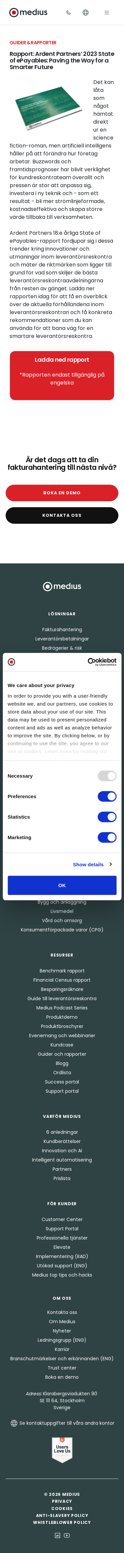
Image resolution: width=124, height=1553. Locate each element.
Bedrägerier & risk (62, 648)
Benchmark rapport (62, 970)
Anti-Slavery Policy (62, 1515)
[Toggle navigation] (107, 12)
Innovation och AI (62, 1150)
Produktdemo (62, 1017)
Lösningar (61, 614)
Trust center (62, 1368)
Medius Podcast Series (62, 1007)
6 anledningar (62, 1132)
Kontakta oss (62, 515)
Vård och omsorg (62, 920)
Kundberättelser (62, 1141)
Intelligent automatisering (62, 1160)
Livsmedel (62, 911)
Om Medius (62, 1321)
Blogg (62, 1063)
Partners (62, 1169)
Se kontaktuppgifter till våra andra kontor (62, 1423)
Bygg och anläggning (62, 902)
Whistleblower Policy (62, 1522)
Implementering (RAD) (62, 1256)
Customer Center (62, 1219)
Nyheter (62, 1331)
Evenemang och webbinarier (62, 1035)
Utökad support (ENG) (62, 1265)
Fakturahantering (62, 629)
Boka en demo (62, 493)
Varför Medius (62, 1116)
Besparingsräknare (62, 989)
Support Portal (62, 1228)
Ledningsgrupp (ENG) (62, 1340)
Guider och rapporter (62, 1054)
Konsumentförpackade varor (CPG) (62, 929)
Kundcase (62, 1045)
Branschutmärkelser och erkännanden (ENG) (62, 1358)
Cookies (62, 1508)
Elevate (62, 1247)
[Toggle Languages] (86, 12)
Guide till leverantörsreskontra (62, 998)
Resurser (62, 955)
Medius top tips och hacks (62, 1275)
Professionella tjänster (62, 1238)
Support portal (62, 1091)
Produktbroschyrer (62, 1026)
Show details (88, 864)
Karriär (62, 1349)
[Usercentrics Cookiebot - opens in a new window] (88, 662)
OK (62, 885)
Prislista (62, 1178)
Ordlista (62, 1072)
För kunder (62, 1203)
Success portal (62, 1082)
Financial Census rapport (62, 980)
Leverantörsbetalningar (62, 638)
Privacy (62, 1501)
